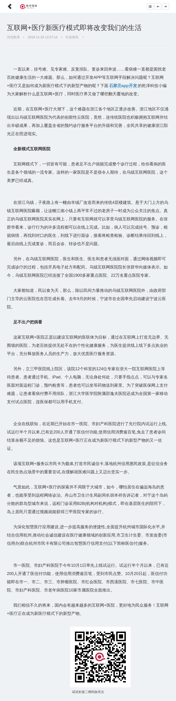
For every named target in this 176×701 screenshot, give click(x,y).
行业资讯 (72, 37)
